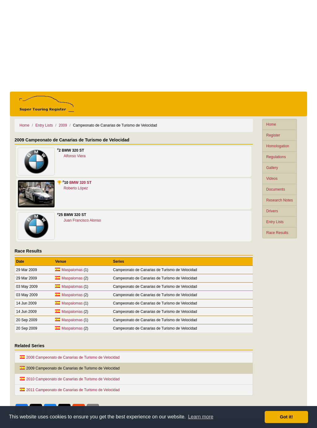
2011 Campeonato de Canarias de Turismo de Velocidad (69, 390)
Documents (275, 189)
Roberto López (75, 188)
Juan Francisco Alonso (82, 220)
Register (273, 135)
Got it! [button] (286, 416)
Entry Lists (275, 222)
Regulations (276, 157)
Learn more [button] (200, 416)
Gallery (272, 168)
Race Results (277, 233)
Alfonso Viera (74, 156)
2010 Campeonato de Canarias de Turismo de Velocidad (69, 379)
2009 (63, 125)
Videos (271, 178)
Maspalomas (72, 270)
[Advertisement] (158, 45)
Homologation (277, 146)
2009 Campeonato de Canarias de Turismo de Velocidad (69, 368)
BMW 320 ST (80, 182)
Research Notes (279, 200)
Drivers (272, 211)
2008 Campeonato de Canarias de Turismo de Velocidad (69, 357)
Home (271, 124)
